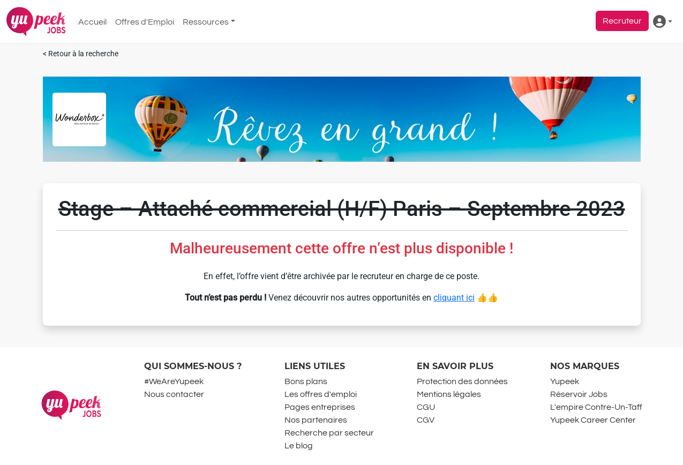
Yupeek (564, 381)
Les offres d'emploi (320, 394)
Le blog (298, 445)
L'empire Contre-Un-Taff (596, 407)
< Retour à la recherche (80, 53)
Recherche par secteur (329, 433)
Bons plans (305, 381)
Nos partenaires (315, 420)
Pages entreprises (319, 407)
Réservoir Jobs (578, 394)
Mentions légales (449, 394)
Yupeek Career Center (593, 420)
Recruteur (622, 21)
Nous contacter (174, 394)
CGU (426, 407)
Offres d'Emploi (144, 22)
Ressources (206, 22)
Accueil (92, 22)
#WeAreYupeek (174, 381)
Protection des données (462, 381)
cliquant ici (454, 297)
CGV (425, 420)
